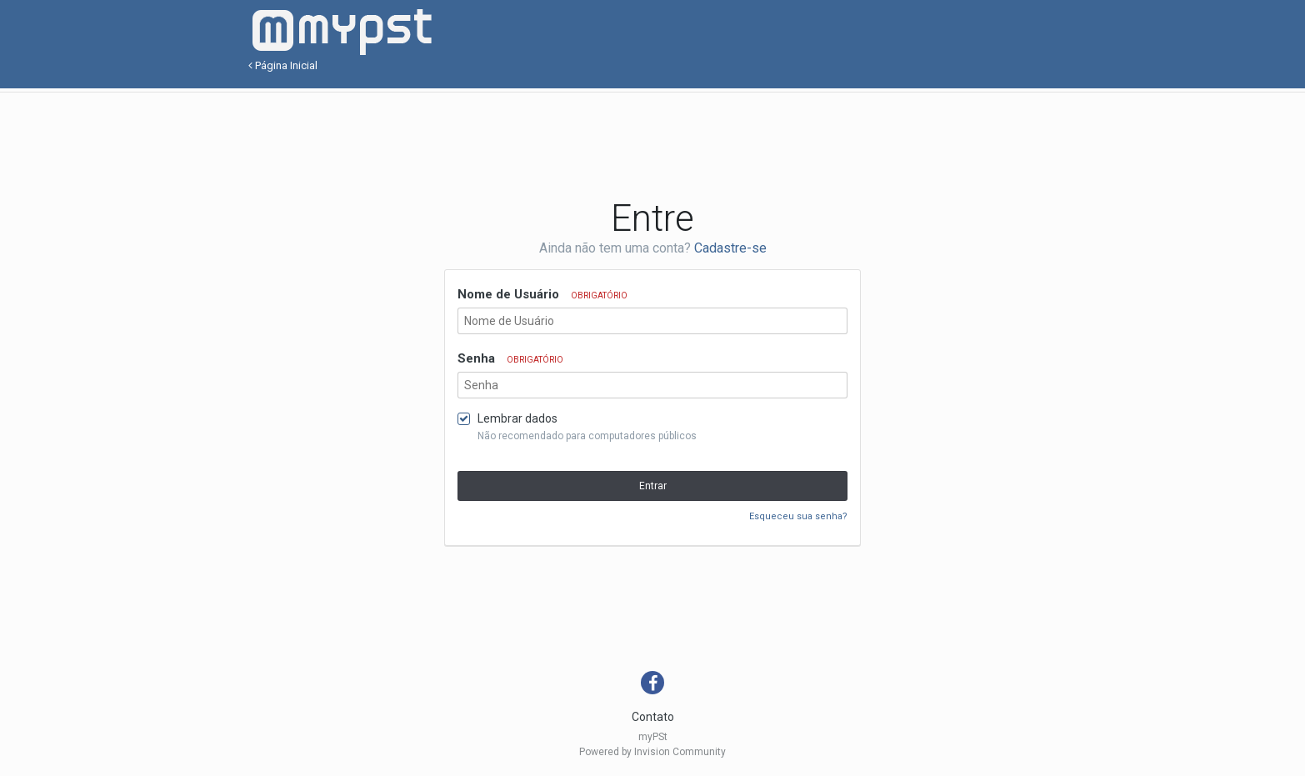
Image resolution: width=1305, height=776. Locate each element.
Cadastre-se (730, 248)
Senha (510, 358)
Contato (653, 716)
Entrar (653, 486)
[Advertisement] (652, 142)
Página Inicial (283, 65)
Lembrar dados (518, 418)
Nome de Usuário (543, 294)
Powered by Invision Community (652, 752)
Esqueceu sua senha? (798, 516)
